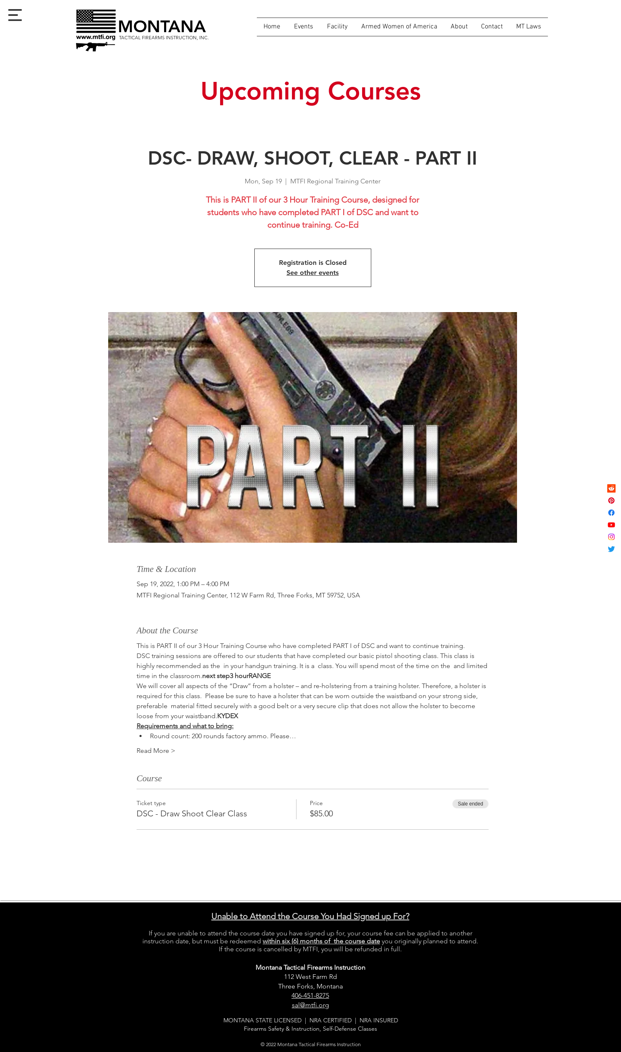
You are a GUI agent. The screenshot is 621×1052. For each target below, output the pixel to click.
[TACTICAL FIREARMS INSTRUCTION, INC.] (164, 38)
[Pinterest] (611, 500)
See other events (312, 273)
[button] (15, 15)
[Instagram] (611, 537)
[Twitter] (611, 549)
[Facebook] (611, 512)
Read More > (156, 751)
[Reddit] (611, 488)
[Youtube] (611, 525)
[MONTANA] (162, 26)
